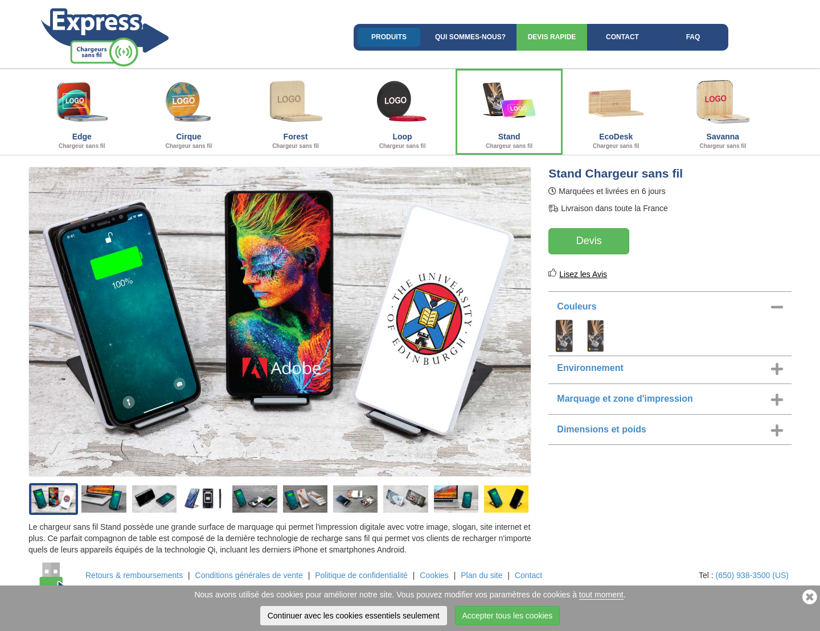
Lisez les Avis (583, 274)
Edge (82, 110)
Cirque (189, 110)
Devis (589, 240)
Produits (389, 37)
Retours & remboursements (134, 575)
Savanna (723, 110)
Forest (295, 110)
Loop (402, 110)
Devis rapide (552, 37)
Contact (622, 37)
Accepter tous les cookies (507, 615)
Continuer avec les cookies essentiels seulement (354, 615)
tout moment (601, 594)
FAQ (693, 37)
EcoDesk (616, 110)
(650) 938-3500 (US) (752, 575)
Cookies (434, 575)
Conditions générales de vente (249, 575)
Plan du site (481, 575)
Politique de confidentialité (361, 575)
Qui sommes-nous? (470, 37)
